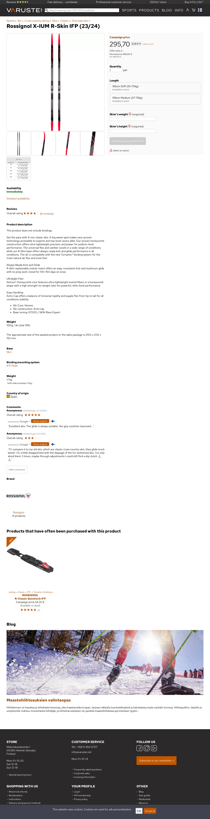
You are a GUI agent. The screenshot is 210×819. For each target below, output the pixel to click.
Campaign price (120, 37)
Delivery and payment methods (25, 802)
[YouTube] (154, 748)
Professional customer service (113, 2)
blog (167, 10)
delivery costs (148, 44)
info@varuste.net (81, 752)
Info (179, 10)
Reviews (18, 2)
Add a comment (17, 469)
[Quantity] (116, 70)
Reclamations (15, 795)
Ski (20, 20)
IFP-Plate (12, 365)
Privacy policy (81, 799)
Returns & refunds (18, 791)
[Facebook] (139, 748)
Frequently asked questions (88, 769)
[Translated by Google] (18, 421)
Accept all (150, 810)
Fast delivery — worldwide (62, 2)
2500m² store (158, 2)
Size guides (144, 795)
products (149, 10)
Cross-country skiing (38, 20)
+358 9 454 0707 (86, 747)
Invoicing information (84, 777)
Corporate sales (82, 773)
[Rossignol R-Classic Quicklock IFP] (30, 576)
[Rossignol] (19, 503)
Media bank (144, 799)
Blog (141, 791)
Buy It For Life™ (194, 2)
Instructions (15, 799)
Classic (65, 20)
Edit (139, 810)
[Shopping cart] (193, 10)
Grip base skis (81, 20)
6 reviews (46, 213)
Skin (9, 352)
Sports (129, 10)
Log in (77, 791)
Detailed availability (18, 198)
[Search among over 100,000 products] (82, 10)
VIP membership (82, 795)
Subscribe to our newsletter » (156, 760)
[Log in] (187, 10)
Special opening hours (20, 774)
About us (143, 802)
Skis (55, 20)
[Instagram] (147, 748)
